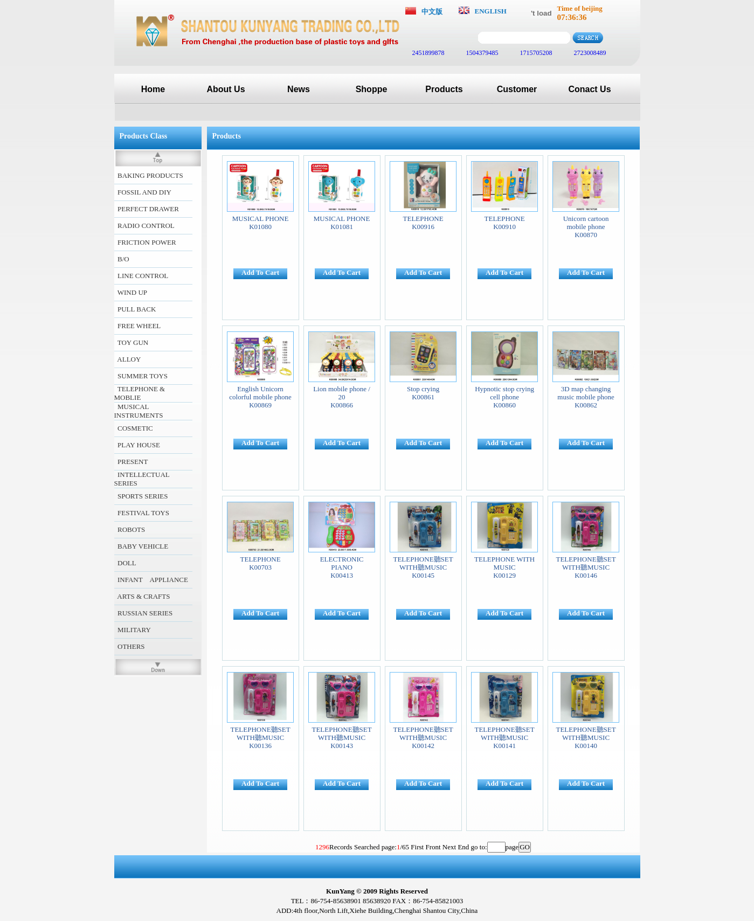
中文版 (431, 12)
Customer (517, 89)
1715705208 (535, 53)
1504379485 (482, 53)
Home (153, 89)
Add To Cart (260, 272)
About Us (225, 89)
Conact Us (589, 89)
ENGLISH (491, 11)
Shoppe (372, 89)
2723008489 (589, 53)
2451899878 (428, 53)
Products (443, 89)
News (298, 89)
